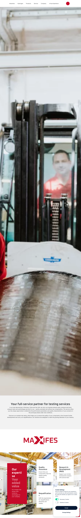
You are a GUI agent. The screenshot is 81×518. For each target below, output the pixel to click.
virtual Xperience (54, 3)
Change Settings (66, 512)
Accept (66, 507)
